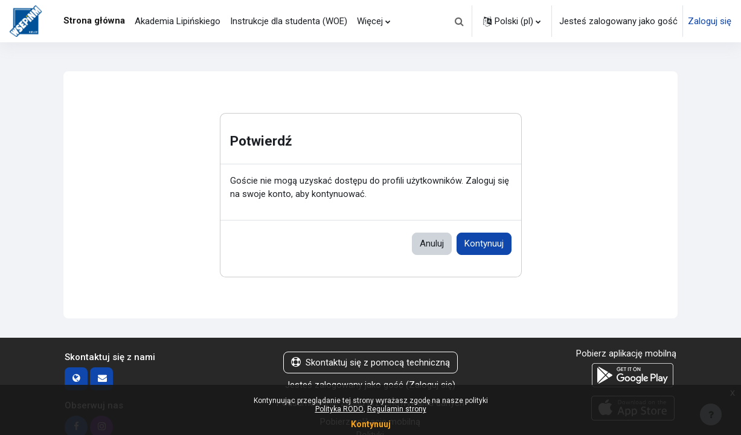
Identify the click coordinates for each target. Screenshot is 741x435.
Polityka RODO (339, 409)
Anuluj (432, 244)
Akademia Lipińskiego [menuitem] (177, 21)
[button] (459, 21)
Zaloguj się (709, 21)
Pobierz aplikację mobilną (626, 354)
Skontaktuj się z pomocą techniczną (370, 363)
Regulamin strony (396, 409)
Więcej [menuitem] (370, 21)
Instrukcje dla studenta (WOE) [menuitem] (288, 21)
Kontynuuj (484, 244)
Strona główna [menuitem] (94, 20)
